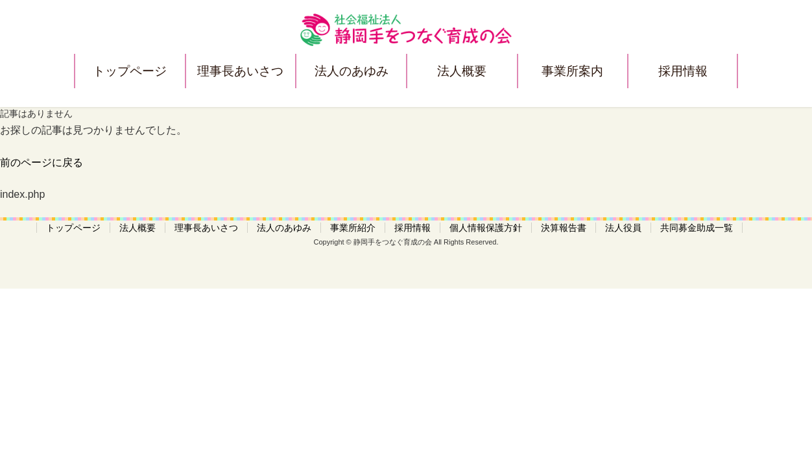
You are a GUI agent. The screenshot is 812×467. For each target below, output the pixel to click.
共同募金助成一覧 (696, 227)
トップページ (130, 71)
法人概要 (461, 71)
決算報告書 (563, 227)
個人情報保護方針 (485, 227)
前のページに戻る (41, 162)
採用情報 (683, 71)
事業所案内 (572, 71)
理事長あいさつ (240, 71)
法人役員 (623, 227)
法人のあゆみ (351, 71)
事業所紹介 (353, 227)
